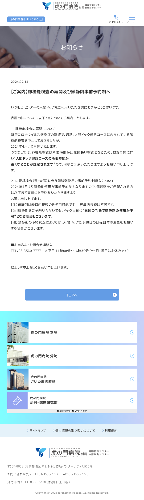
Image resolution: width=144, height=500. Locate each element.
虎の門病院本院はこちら (24, 19)
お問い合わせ (116, 22)
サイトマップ (37, 430)
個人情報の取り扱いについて (75, 430)
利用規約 (111, 430)
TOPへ (72, 295)
